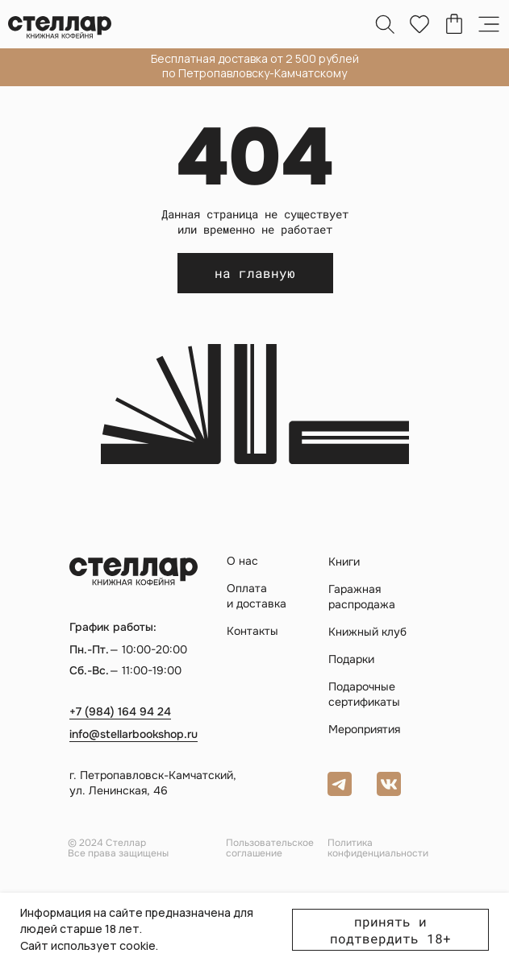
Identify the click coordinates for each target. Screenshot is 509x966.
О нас (242, 560)
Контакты (252, 631)
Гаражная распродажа (361, 597)
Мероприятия (364, 729)
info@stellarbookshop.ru (133, 734)
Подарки (351, 659)
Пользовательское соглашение (270, 848)
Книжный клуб (367, 631)
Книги (344, 561)
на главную (255, 272)
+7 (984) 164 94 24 (120, 711)
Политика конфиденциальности (378, 848)
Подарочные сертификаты (364, 694)
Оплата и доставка (256, 596)
